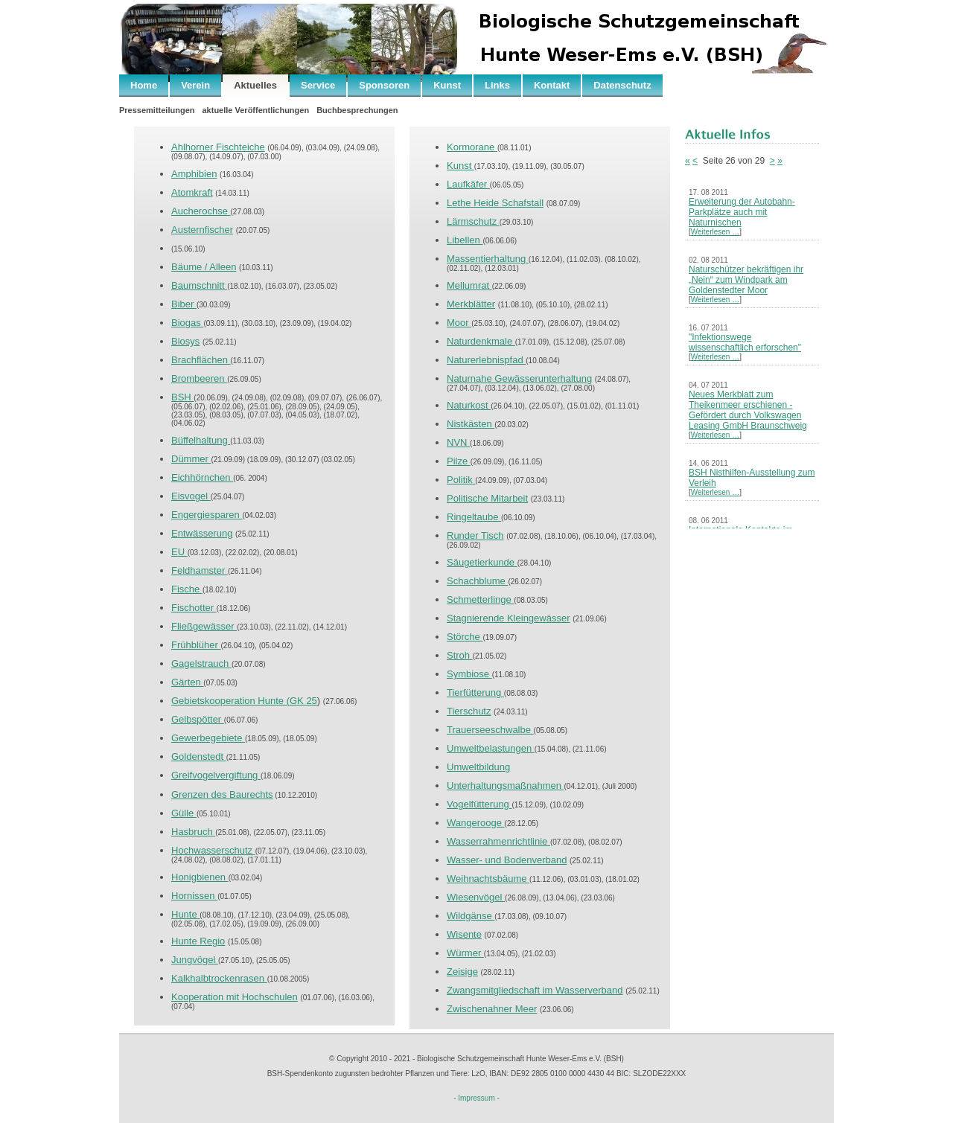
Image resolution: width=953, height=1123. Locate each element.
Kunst (447, 85)
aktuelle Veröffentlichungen (255, 110)
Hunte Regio (198, 941)
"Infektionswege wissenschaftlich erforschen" (745, 342)
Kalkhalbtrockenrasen (219, 978)
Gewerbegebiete (208, 737)
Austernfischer (202, 229)
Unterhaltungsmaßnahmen (505, 785)
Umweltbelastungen (491, 748)
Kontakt (552, 85)
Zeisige (462, 971)
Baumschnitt (199, 285)
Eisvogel (191, 496)
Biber (184, 304)
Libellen (464, 240)
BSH (182, 397)
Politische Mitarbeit (487, 498)
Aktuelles (255, 85)
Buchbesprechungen (357, 110)
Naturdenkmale (481, 341)
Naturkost (469, 405)
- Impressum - (476, 1098)
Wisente (464, 934)
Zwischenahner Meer (492, 1008)
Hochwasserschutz (213, 850)
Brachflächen (201, 359)
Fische (187, 589)
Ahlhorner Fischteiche (218, 147)
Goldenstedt (198, 756)
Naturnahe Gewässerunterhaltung (519, 378)
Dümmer (191, 458)
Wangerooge (476, 822)
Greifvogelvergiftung (216, 775)
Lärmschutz (473, 221)
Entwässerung (201, 533)
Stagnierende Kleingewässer (508, 618)
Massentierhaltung (488, 258)
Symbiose (469, 673)
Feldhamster (199, 570)
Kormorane (472, 147)
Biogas (187, 322)
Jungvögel (194, 959)
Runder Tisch (475, 535)
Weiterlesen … (715, 232)
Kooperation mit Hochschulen (234, 996)
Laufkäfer (468, 184)
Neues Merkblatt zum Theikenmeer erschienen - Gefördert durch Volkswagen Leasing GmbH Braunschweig (748, 410)
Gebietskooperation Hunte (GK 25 (244, 700)
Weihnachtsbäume (488, 878)
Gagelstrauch (201, 663)
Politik (461, 479)
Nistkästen (470, 423)
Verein (195, 85)
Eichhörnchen (202, 477)
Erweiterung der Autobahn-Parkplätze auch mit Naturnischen (742, 212)
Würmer (465, 953)
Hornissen (194, 895)
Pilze (459, 461)
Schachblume (477, 580)
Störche (464, 636)
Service (318, 85)
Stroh (460, 655)
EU (179, 551)
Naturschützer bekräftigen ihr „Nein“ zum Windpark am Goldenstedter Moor (746, 279)
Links (497, 85)
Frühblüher (195, 644)
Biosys (185, 341)
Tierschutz (469, 711)
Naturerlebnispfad (486, 359)
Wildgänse (470, 915)
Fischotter (194, 607)
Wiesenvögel (476, 897)
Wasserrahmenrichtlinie (498, 841)
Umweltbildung (478, 766)
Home (143, 85)
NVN (458, 442)
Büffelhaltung (200, 440)
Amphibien (194, 173)
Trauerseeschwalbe (490, 729)
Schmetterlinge (480, 599)
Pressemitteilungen (156, 110)
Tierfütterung (475, 692)
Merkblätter (471, 304)
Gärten (187, 682)
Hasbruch (193, 831)
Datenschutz (622, 85)
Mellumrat (469, 285)
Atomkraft (192, 192)
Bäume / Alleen (203, 266)
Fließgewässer (204, 626)
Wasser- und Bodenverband (507, 860)
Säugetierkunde (482, 562)
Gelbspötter (197, 719)
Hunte (185, 914)
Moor (459, 322)
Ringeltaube (474, 516)
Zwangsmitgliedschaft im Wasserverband (535, 990)
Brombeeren (199, 378)
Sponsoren (384, 85)
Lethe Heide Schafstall (495, 202)
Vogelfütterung (479, 804)
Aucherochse (201, 211)
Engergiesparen (206, 514)
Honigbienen (200, 877)
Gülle (184, 813)
